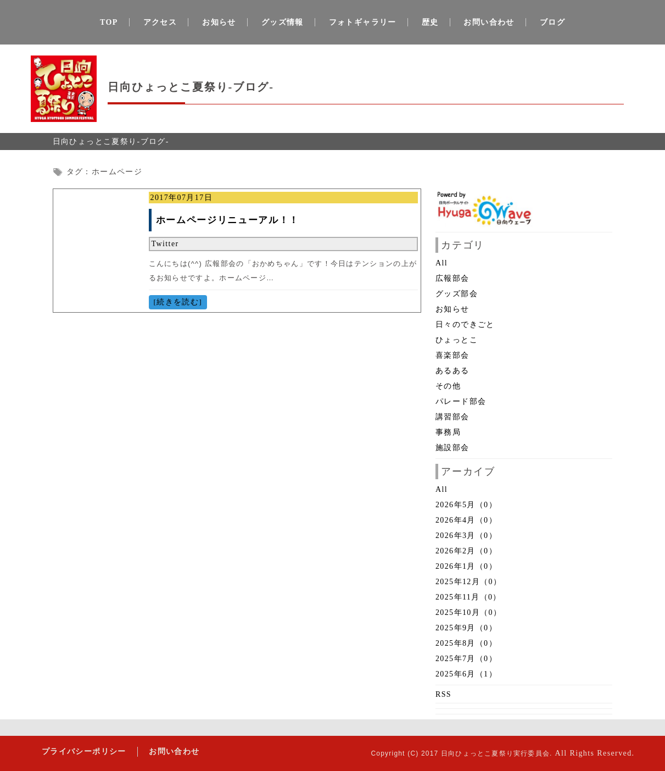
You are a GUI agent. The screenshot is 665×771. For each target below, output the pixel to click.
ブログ (552, 22)
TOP (109, 22)
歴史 (430, 22)
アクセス (160, 22)
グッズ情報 (282, 22)
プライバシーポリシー (84, 751)
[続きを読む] (178, 302)
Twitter (165, 244)
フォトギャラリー (362, 22)
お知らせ (219, 22)
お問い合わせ (488, 22)
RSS (443, 694)
